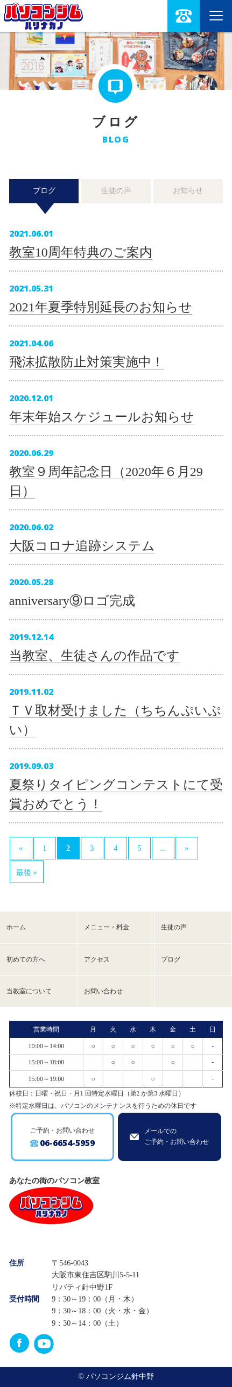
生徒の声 (116, 191)
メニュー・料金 (106, 927)
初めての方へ (25, 959)
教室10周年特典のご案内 (80, 252)
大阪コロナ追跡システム (82, 546)
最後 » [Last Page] (26, 873)
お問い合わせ (103, 991)
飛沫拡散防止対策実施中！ (86, 362)
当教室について (29, 991)
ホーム (16, 927)
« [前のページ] (21, 848)
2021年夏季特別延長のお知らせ (100, 307)
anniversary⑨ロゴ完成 (72, 601)
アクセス (97, 959)
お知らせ (188, 191)
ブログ (44, 191)
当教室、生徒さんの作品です (94, 656)
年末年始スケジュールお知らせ (101, 417)
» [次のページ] (186, 848)
